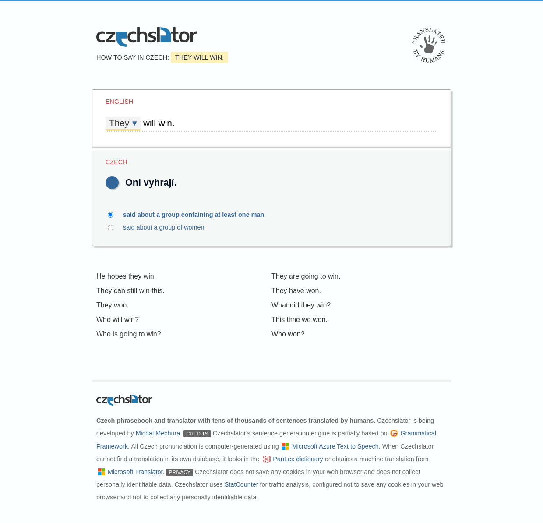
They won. (112, 305)
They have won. (296, 290)
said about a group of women (169, 227)
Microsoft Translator (135, 471)
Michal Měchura (158, 433)
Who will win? (117, 319)
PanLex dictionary (298, 459)
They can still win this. (130, 290)
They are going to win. (306, 276)
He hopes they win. (126, 276)
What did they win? (301, 305)
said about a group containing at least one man (198, 214)
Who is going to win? (128, 334)
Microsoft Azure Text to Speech (335, 446)
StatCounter (241, 484)
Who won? (288, 334)
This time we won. (300, 319)
